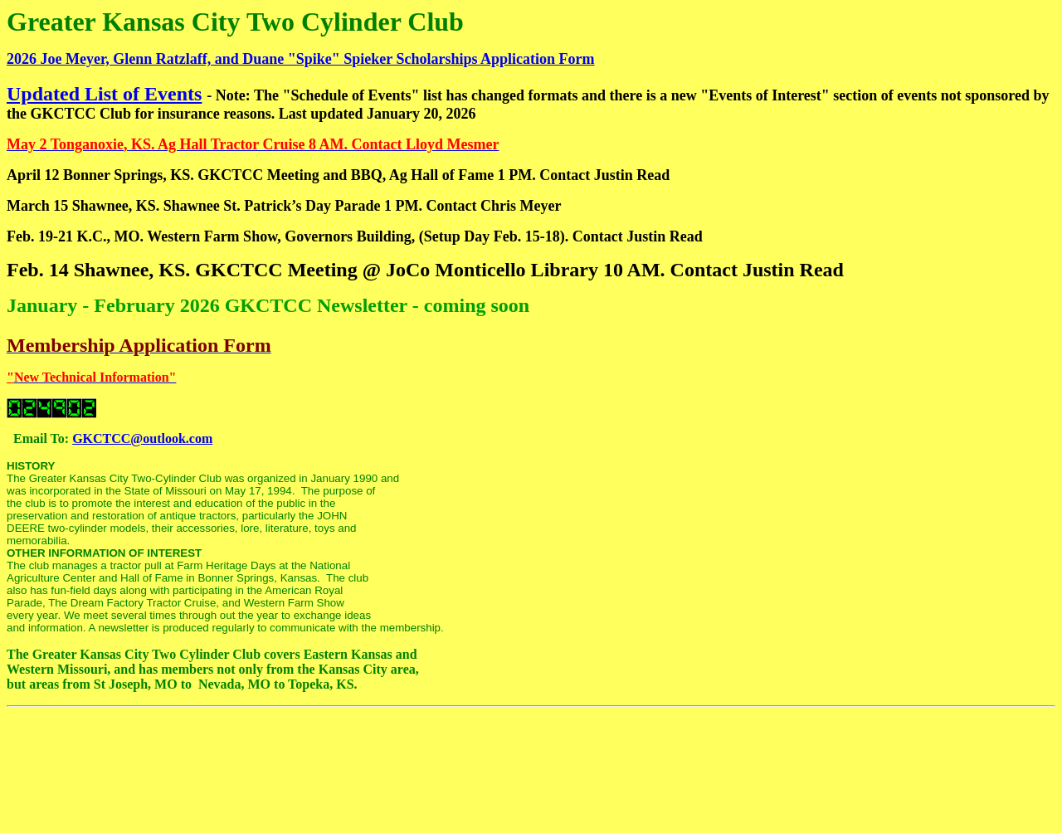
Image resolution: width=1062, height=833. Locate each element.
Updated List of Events (104, 94)
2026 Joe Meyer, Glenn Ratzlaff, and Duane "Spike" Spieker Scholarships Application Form (301, 59)
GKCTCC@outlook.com (142, 438)
